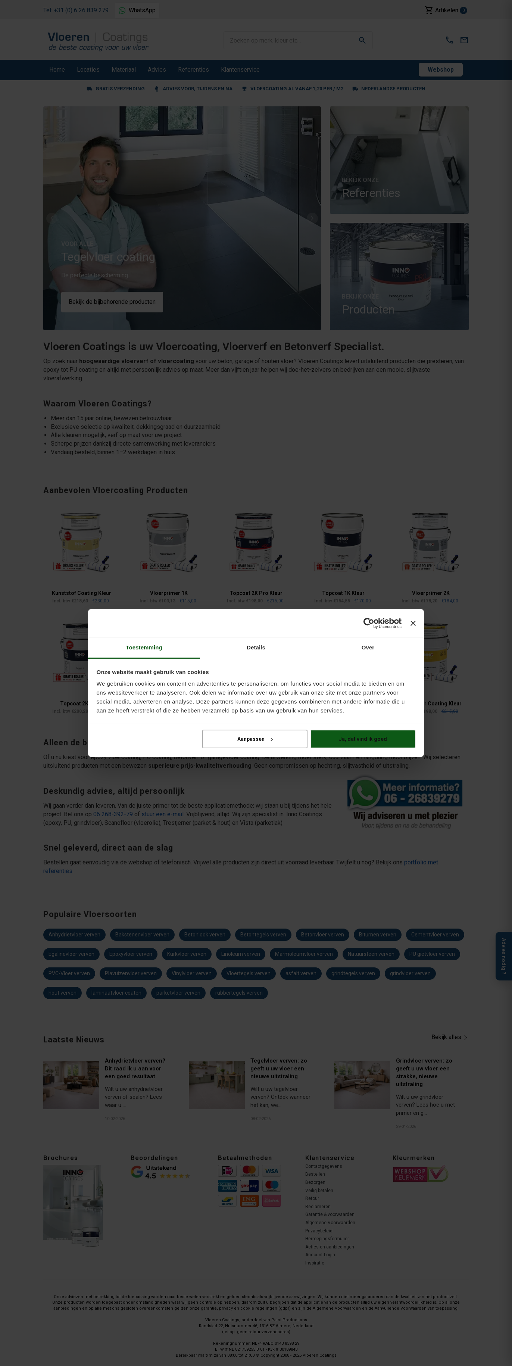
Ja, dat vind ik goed (363, 739)
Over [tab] (368, 647)
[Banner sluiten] (413, 623)
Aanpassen (255, 739)
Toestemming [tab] (144, 647)
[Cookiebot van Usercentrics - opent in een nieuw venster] (369, 623)
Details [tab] (256, 647)
